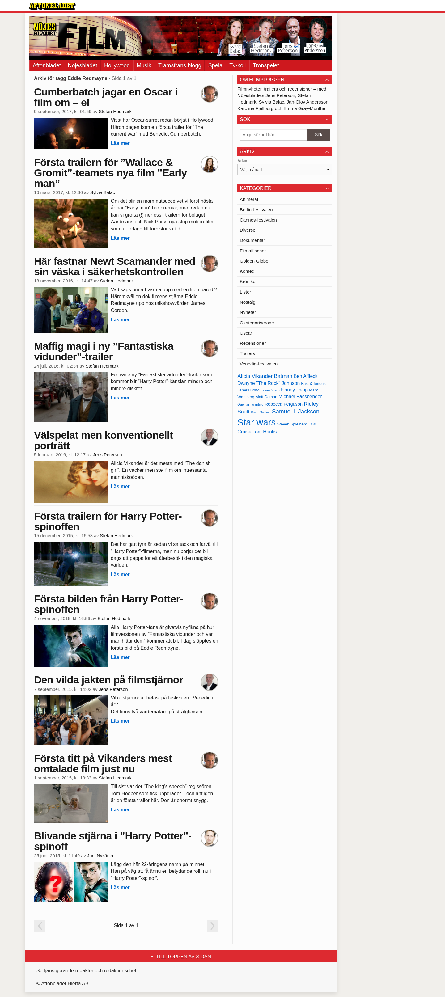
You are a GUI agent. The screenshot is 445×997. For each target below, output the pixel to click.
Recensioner (253, 343)
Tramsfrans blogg (179, 65)
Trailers (247, 353)
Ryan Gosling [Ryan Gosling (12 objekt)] (261, 412)
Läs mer (120, 143)
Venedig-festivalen (259, 363)
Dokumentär (252, 240)
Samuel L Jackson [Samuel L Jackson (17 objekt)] (296, 411)
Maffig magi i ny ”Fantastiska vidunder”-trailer (103, 351)
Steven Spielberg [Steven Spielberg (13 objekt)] (292, 424)
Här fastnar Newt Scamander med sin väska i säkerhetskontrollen (114, 266)
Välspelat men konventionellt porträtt (103, 440)
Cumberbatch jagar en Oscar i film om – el (106, 97)
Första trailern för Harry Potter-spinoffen (108, 521)
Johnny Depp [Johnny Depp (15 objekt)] (293, 389)
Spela (215, 65)
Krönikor (248, 281)
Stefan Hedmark (115, 111)
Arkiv (242, 160)
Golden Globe (254, 261)
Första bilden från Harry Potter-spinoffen (108, 604)
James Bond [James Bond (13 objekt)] (248, 390)
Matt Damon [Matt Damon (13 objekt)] (266, 397)
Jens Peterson (107, 454)
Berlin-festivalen (256, 209)
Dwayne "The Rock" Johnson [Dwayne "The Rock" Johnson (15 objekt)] (268, 383)
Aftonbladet (47, 65)
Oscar (246, 333)
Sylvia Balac (102, 192)
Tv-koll (237, 65)
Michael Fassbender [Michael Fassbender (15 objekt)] (300, 396)
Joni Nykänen (101, 855)
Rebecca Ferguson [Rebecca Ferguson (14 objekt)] (284, 404)
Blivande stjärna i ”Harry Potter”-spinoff (113, 841)
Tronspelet (266, 65)
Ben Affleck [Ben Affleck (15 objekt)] (306, 376)
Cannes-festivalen (258, 219)
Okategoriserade (257, 322)
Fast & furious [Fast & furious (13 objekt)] (313, 383)
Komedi (248, 271)
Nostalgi (248, 302)
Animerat (249, 199)
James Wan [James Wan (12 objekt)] (269, 390)
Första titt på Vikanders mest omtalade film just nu (103, 763)
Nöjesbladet (82, 65)
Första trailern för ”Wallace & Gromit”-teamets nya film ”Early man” (110, 172)
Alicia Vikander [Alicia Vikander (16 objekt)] (255, 376)
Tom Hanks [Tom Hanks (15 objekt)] (265, 431)
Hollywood (117, 65)
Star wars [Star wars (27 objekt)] (256, 422)
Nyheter (248, 312)
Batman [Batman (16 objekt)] (283, 376)
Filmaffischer (253, 250)
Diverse (248, 230)
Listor (245, 291)
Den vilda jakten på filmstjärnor (108, 680)
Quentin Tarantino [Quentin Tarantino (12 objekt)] (250, 404)
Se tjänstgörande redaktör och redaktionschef (86, 970)
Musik (144, 65)
